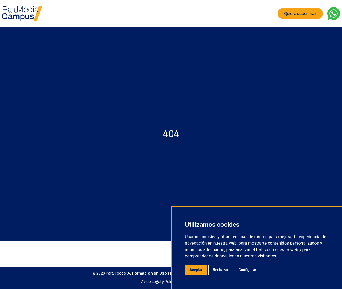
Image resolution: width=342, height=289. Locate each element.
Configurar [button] (247, 270)
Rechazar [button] (221, 270)
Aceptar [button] (196, 270)
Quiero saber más (300, 13)
